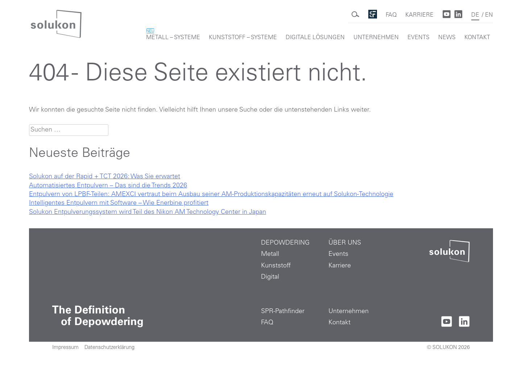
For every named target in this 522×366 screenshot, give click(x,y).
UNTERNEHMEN (376, 38)
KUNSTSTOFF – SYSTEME (243, 38)
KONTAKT (477, 38)
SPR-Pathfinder (282, 311)
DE (475, 15)
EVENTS (418, 38)
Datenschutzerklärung (109, 347)
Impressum (65, 347)
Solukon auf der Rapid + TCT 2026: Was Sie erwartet (104, 177)
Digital (270, 277)
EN (489, 15)
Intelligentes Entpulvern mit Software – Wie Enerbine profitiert (118, 203)
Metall (270, 254)
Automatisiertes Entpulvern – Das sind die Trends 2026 (108, 186)
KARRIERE (419, 15)
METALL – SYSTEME (173, 35)
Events (338, 254)
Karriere (339, 266)
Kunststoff (276, 266)
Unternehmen (348, 311)
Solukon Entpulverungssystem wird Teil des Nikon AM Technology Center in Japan (147, 212)
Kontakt (339, 323)
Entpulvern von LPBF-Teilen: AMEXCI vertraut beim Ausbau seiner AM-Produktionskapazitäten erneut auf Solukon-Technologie (211, 194)
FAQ (391, 15)
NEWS (447, 38)
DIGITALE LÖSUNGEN (315, 38)
